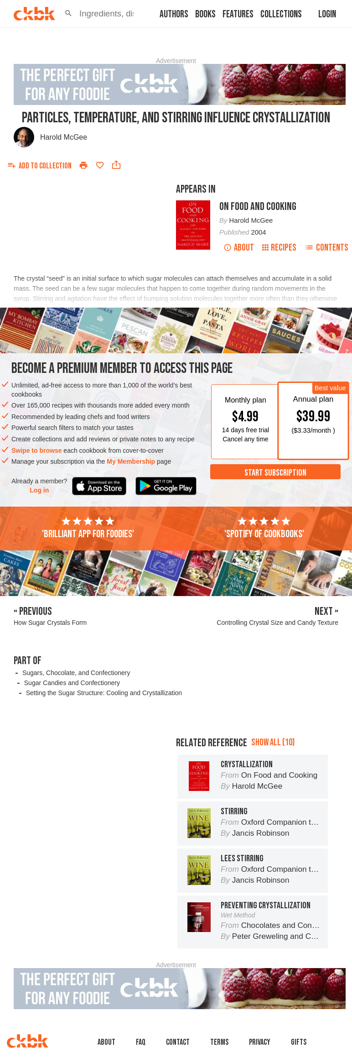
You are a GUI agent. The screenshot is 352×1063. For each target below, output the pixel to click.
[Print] (83, 165)
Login (327, 14)
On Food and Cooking (257, 206)
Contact (178, 1042)
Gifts (298, 1042)
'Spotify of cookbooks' (264, 528)
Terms (219, 1042)
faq (140, 1042)
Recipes (279, 247)
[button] (68, 13)
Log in (39, 490)
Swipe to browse (36, 450)
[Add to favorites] (100, 165)
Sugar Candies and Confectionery (72, 682)
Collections (281, 14)
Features (238, 14)
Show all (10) (273, 742)
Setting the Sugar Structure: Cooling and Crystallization (104, 692)
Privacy (259, 1042)
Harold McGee (63, 137)
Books (205, 14)
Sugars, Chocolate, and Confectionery (76, 672)
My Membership (131, 461)
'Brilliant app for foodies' (88, 528)
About (238, 247)
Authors (174, 14)
